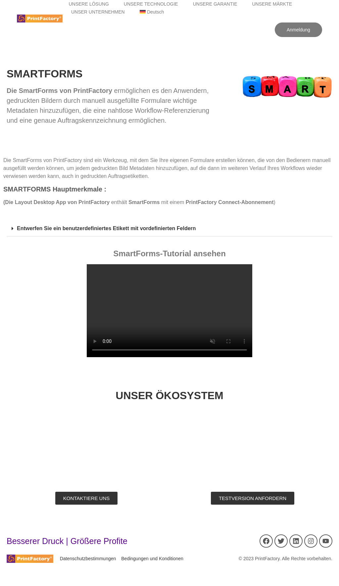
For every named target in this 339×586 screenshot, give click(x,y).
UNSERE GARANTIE (215, 4)
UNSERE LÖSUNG (89, 4)
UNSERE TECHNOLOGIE (151, 4)
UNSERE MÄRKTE (272, 4)
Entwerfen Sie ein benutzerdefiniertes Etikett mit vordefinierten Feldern (106, 228)
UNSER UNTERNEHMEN (98, 12)
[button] (169, 228)
